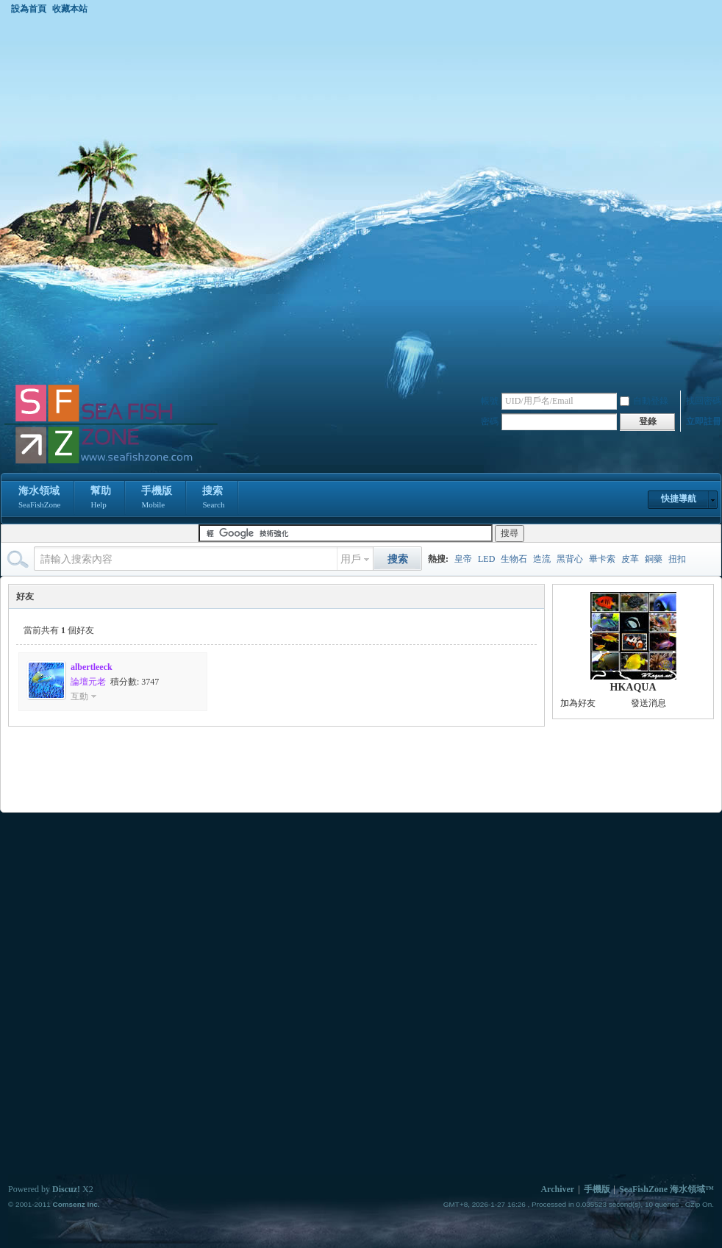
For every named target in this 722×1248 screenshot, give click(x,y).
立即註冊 (703, 421)
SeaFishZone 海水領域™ (666, 1189)
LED (486, 559)
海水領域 (39, 498)
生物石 (514, 559)
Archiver (557, 1189)
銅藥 (653, 559)
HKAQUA (633, 687)
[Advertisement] (185, 198)
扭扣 (677, 559)
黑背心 (570, 559)
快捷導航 (678, 498)
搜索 (213, 498)
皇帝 (463, 559)
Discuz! (66, 1189)
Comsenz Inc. (75, 1204)
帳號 (489, 401)
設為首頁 (28, 9)
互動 (79, 696)
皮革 (630, 559)
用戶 (350, 559)
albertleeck (91, 667)
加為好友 (578, 703)
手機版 (156, 498)
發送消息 (648, 703)
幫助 (100, 498)
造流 (542, 559)
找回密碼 (703, 401)
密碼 (489, 421)
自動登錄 (644, 401)
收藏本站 (69, 9)
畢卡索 (602, 559)
